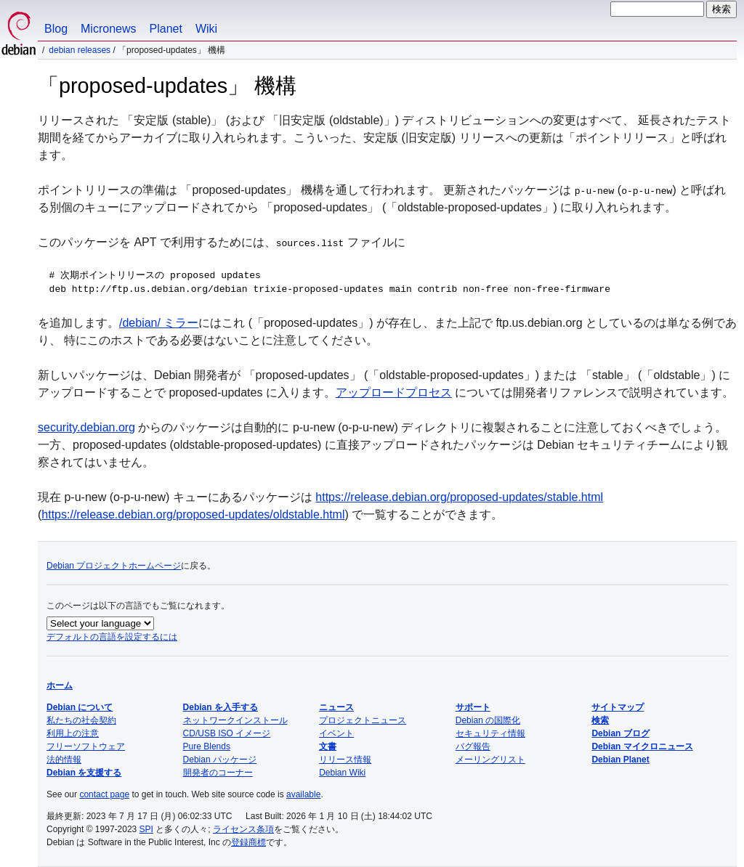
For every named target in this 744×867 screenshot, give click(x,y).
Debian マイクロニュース (641, 746)
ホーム (59, 685)
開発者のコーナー (218, 773)
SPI (146, 829)
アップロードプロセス (394, 392)
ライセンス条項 (243, 829)
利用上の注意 (72, 733)
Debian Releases (79, 50)
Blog (56, 29)
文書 (327, 746)
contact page (104, 794)
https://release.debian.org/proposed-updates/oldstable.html (192, 514)
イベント (336, 733)
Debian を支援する (83, 773)
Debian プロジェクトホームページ (113, 566)
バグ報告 (473, 746)
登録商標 (248, 842)
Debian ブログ (620, 733)
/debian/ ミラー (158, 323)
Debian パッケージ (219, 759)
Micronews (108, 29)
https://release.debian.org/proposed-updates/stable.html (459, 497)
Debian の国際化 (488, 720)
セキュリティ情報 (490, 733)
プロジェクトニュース (362, 720)
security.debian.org (86, 427)
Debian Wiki (342, 773)
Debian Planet (620, 759)
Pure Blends (206, 746)
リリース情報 (345, 759)
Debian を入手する (220, 707)
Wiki (206, 29)
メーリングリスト (490, 759)
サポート (473, 707)
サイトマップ (617, 707)
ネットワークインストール (235, 720)
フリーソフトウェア (85, 746)
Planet (166, 29)
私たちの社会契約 (81, 720)
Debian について (79, 707)
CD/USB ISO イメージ (227, 733)
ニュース (336, 707)
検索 (600, 720)
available (303, 794)
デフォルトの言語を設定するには (111, 637)
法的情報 (63, 759)
